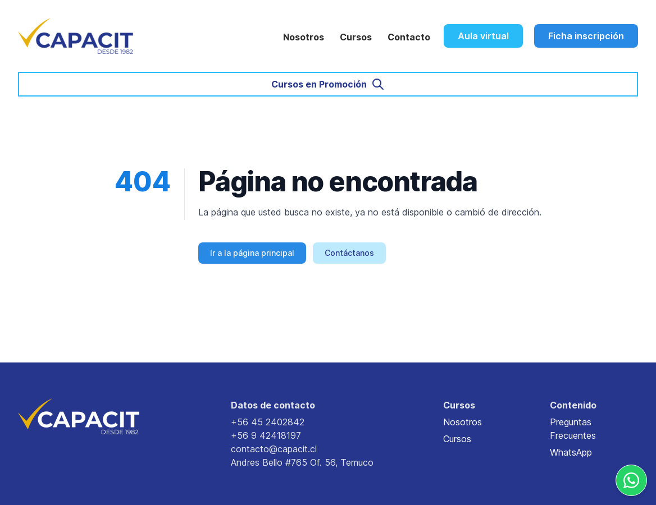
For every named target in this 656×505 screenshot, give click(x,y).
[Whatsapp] (631, 480)
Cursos (356, 37)
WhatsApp (571, 452)
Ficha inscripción (586, 36)
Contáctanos (349, 253)
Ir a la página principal (252, 253)
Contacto (409, 37)
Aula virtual (483, 36)
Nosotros (303, 37)
